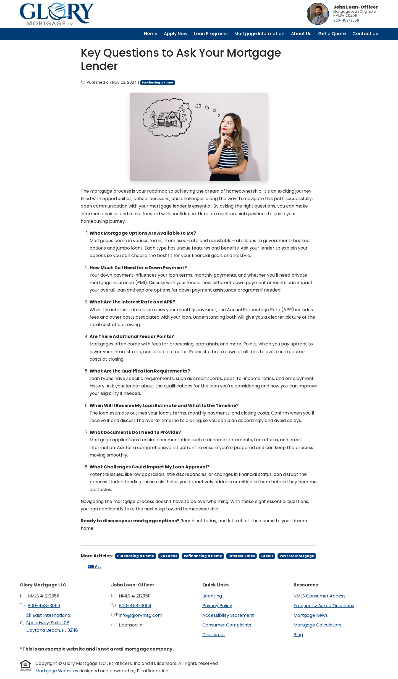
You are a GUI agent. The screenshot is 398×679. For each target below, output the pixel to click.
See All (94, 566)
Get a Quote (332, 33)
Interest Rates (242, 556)
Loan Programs (211, 33)
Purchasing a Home (157, 82)
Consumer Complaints (226, 625)
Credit (267, 556)
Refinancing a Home (203, 556)
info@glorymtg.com (140, 615)
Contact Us (365, 33)
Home (150, 33)
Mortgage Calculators (317, 625)
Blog (298, 634)
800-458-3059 (346, 20)
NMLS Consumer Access (319, 596)
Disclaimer (213, 634)
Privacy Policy (217, 605)
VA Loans (168, 556)
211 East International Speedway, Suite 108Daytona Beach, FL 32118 (52, 622)
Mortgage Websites (57, 671)
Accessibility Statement (228, 615)
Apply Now (175, 33)
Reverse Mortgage (297, 556)
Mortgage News (311, 615)
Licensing (212, 596)
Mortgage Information (259, 33)
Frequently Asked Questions (324, 605)
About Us (301, 33)
